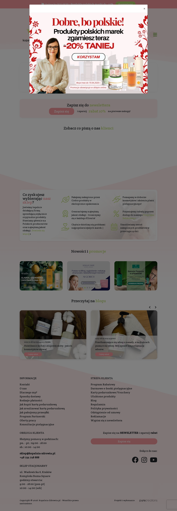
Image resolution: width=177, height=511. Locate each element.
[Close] (144, 9)
